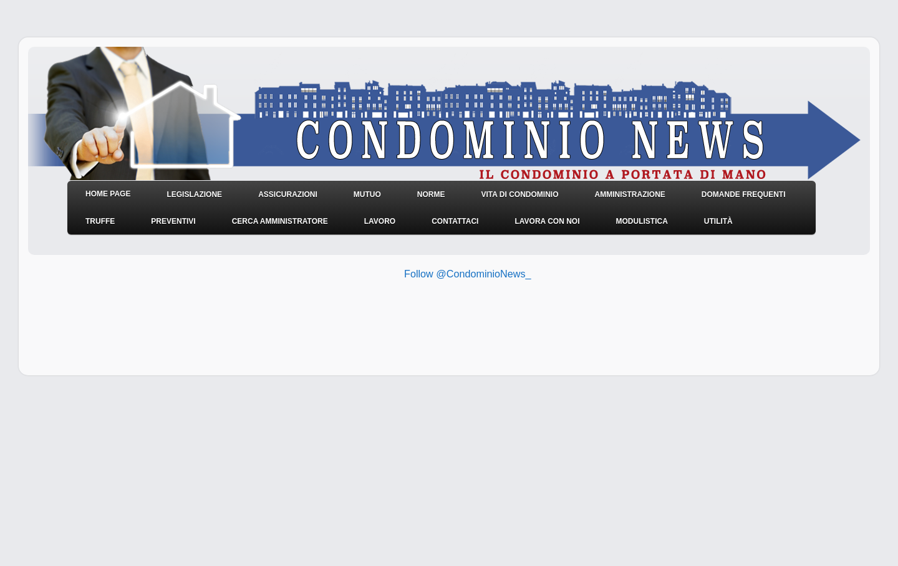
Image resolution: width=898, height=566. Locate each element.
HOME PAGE (107, 193)
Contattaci (455, 221)
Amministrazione (629, 194)
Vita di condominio (519, 194)
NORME (431, 194)
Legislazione (194, 194)
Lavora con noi (546, 221)
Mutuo (367, 194)
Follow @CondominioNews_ (467, 273)
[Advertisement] (386, 325)
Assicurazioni (287, 194)
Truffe (100, 221)
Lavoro (379, 221)
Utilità (718, 221)
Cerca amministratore (280, 221)
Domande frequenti (744, 194)
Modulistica (641, 221)
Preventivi (173, 221)
